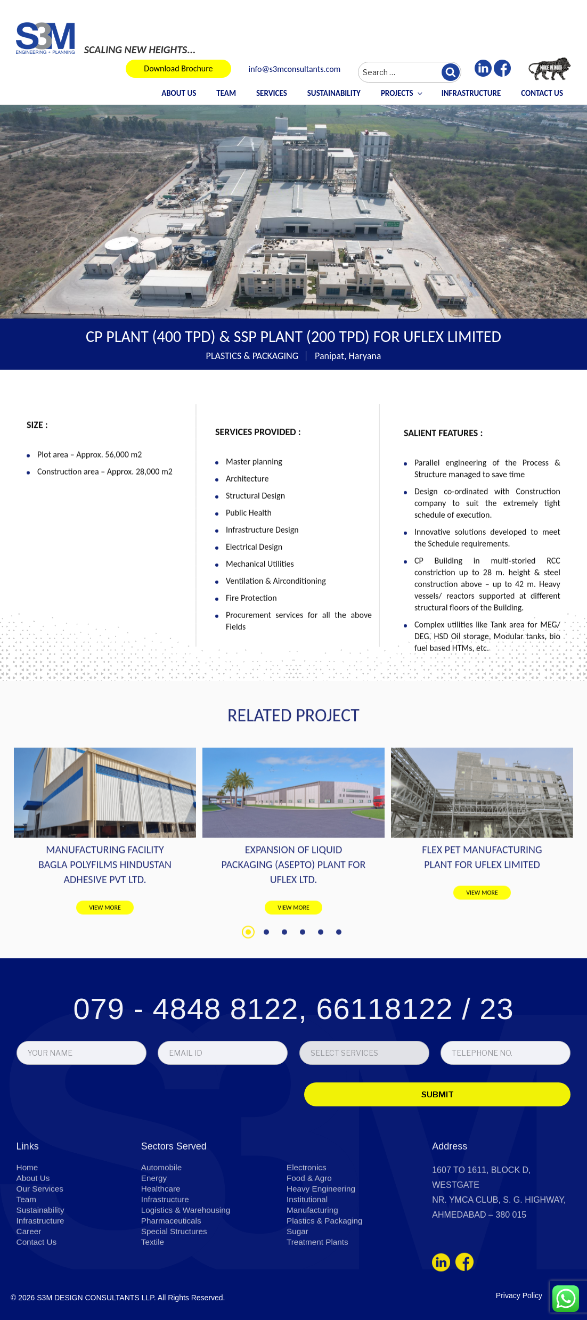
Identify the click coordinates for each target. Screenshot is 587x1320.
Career (30, 1288)
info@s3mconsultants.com (295, 69)
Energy (154, 1235)
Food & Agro (310, 1235)
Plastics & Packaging (326, 1277)
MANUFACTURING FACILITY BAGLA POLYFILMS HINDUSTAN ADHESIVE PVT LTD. (105, 947)
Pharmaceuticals (172, 1277)
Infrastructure (471, 93)
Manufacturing (313, 1267)
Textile (153, 1298)
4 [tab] (302, 1014)
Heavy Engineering (322, 1245)
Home (28, 1224)
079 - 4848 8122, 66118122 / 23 (293, 1062)
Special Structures (175, 1288)
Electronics (307, 1224)
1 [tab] (248, 1014)
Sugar (298, 1288)
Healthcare (161, 1245)
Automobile (162, 1224)
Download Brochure (178, 68)
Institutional (308, 1256)
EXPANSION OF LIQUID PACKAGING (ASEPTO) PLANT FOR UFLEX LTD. (294, 947)
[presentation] (92, 1149)
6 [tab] (338, 1014)
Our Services (41, 1245)
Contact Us (542, 93)
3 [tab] (284, 1014)
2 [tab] (266, 1014)
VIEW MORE (105, 990)
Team (226, 93)
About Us (178, 93)
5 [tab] (320, 1014)
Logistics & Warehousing (188, 1267)
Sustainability (334, 93)
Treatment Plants (319, 1298)
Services (271, 93)
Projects (402, 93)
